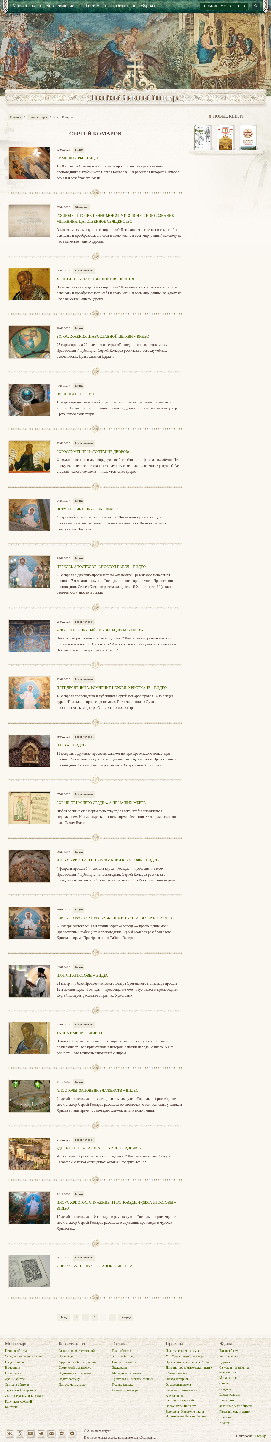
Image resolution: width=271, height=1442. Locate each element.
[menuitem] (24, 6)
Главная (15, 117)
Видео (79, 149)
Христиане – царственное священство (96, 279)
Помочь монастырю (224, 6)
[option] (202, 137)
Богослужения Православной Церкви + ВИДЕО (103, 336)
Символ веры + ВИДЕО (78, 158)
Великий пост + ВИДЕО (79, 394)
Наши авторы (37, 117)
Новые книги (226, 116)
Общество (81, 207)
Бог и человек (84, 270)
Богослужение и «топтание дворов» (93, 452)
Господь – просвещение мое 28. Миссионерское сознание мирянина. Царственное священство (115, 218)
